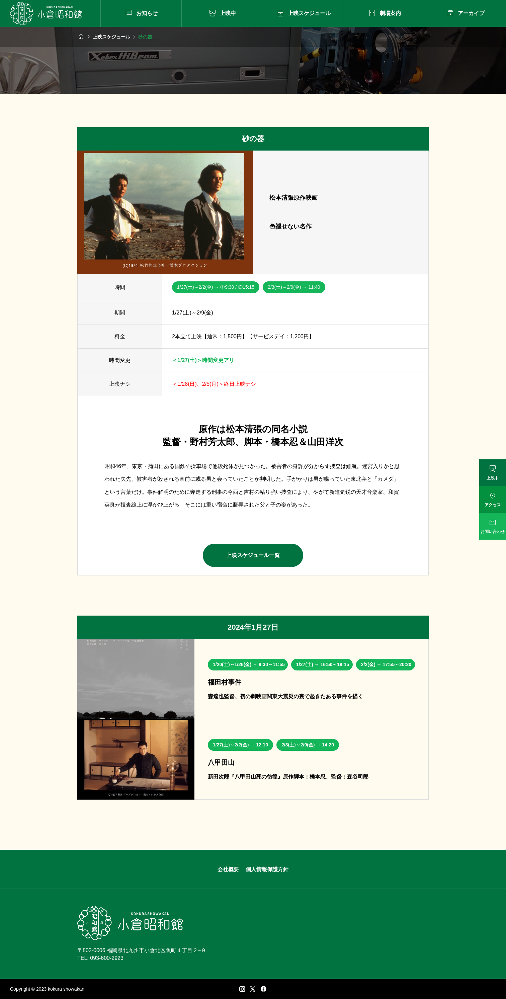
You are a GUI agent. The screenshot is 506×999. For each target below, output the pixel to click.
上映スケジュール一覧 (253, 555)
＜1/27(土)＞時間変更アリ (203, 360)
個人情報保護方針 (267, 869)
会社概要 (228, 869)
